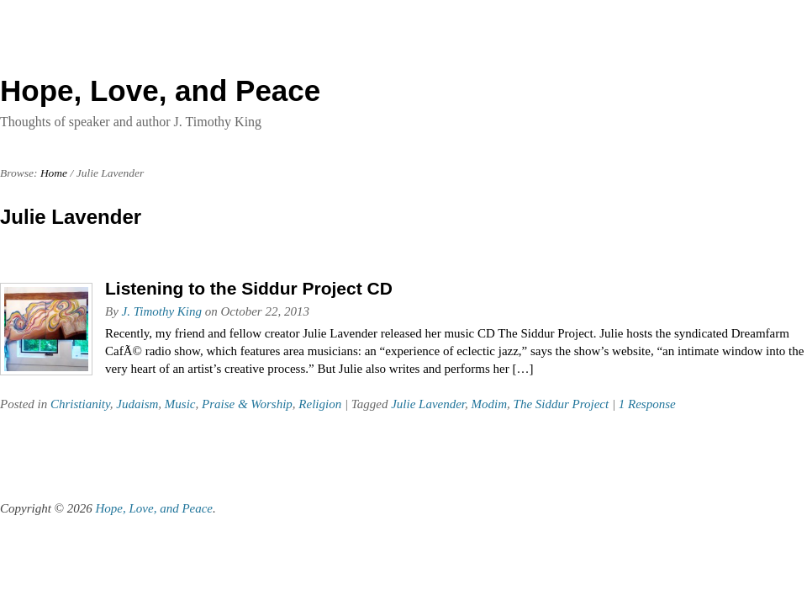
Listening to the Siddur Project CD (249, 288)
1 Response (647, 404)
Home (53, 173)
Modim (490, 404)
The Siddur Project (561, 404)
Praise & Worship (247, 404)
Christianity (80, 404)
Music (180, 404)
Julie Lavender (428, 404)
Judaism (137, 404)
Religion (319, 404)
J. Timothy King (162, 311)
